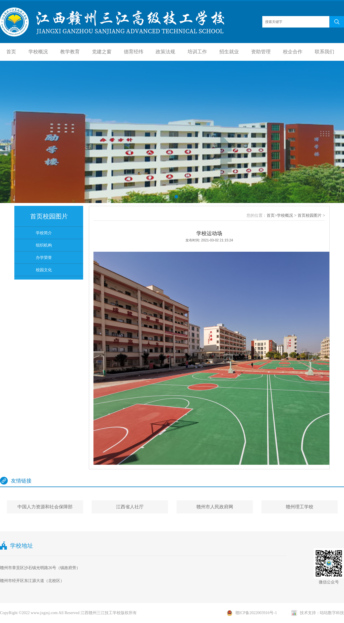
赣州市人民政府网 (214, 506)
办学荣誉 (44, 257)
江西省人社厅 (130, 506)
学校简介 (44, 233)
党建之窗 (102, 51)
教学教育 (70, 51)
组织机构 (44, 245)
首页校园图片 (310, 215)
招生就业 (229, 51)
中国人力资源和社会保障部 (45, 506)
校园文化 (44, 269)
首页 (11, 51)
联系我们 (324, 51)
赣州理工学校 (299, 506)
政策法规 (165, 51)
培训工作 (197, 51)
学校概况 (38, 51)
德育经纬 (133, 51)
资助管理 (261, 51)
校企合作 (292, 51)
